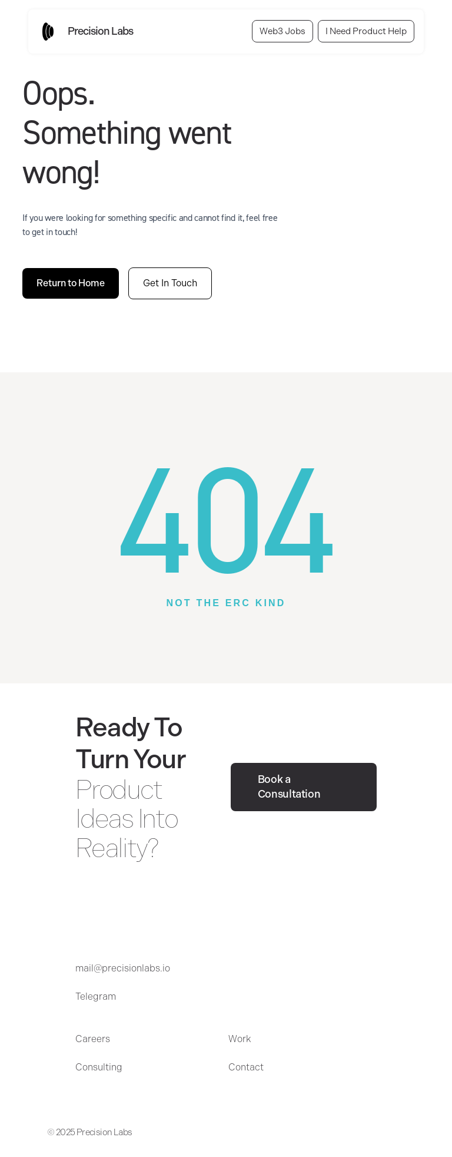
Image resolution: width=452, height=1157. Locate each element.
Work (239, 1038)
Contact (246, 1067)
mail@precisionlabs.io (122, 968)
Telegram (95, 996)
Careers (92, 1038)
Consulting (98, 1067)
